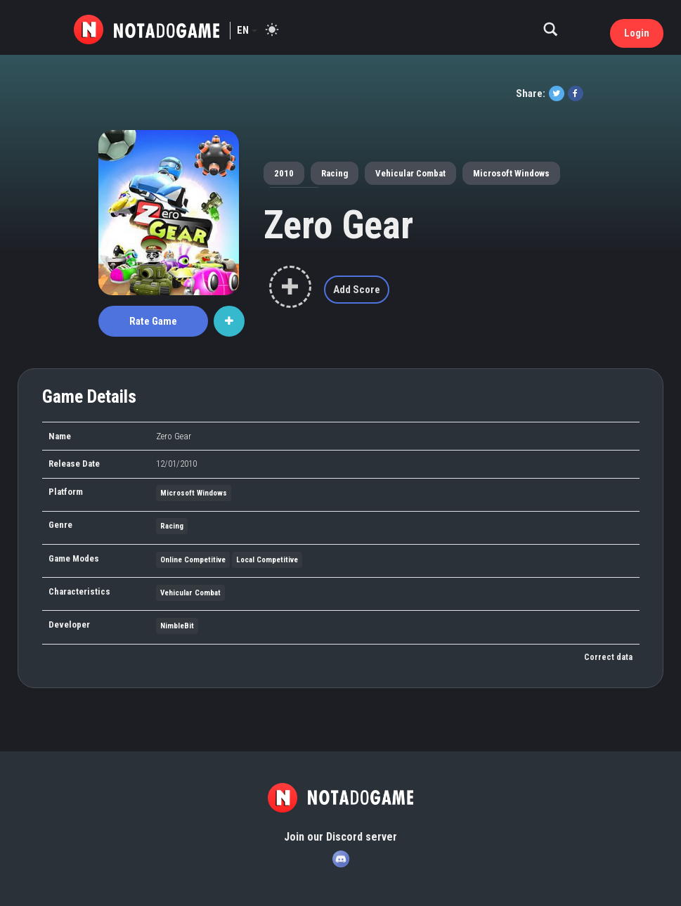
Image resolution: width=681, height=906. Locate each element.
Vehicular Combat (410, 173)
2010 (284, 173)
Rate (153, 321)
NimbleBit (177, 625)
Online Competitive (193, 559)
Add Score (356, 289)
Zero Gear (338, 224)
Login (636, 33)
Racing (334, 173)
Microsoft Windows (511, 173)
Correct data (608, 657)
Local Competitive (267, 559)
